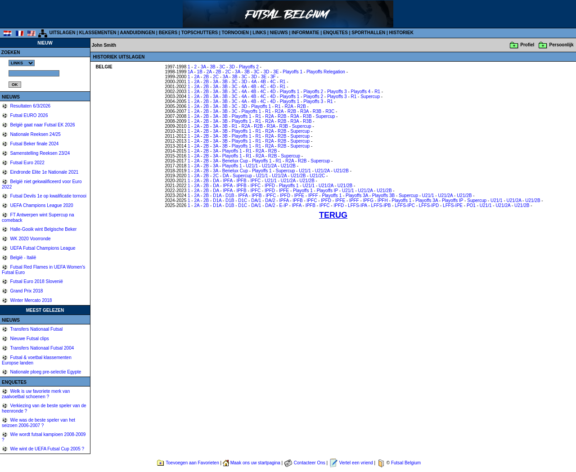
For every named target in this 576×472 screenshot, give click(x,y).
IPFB (241, 180)
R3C (329, 111)
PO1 (471, 205)
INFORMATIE (305, 32)
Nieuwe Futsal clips (29, 338)
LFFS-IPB (381, 205)
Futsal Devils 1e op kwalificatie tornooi (47, 195)
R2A (289, 106)
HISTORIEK (401, 32)
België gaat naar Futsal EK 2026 (42, 124)
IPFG (368, 200)
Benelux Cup (235, 160)
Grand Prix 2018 (26, 290)
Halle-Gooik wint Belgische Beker (43, 229)
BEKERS (168, 32)
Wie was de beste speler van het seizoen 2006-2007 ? (38, 423)
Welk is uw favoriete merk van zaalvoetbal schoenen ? (36, 394)
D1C (242, 200)
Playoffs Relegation (325, 71)
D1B (229, 195)
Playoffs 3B (383, 195)
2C (228, 71)
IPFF (313, 195)
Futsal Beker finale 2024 (34, 143)
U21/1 (252, 165)
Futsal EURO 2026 (28, 115)
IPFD (270, 185)
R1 (283, 81)
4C (273, 81)
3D (232, 66)
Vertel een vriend (356, 462)
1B (199, 71)
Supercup (370, 96)
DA (226, 175)
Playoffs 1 (292, 71)
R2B (301, 106)
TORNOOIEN (235, 32)
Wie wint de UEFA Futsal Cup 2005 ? (46, 448)
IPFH (383, 200)
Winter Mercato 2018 (30, 300)
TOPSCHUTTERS (199, 32)
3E (276, 71)
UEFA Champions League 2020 (41, 205)
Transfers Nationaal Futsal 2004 (41, 348)
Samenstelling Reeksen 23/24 (39, 153)
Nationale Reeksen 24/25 (35, 134)
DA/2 (270, 200)
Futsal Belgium (406, 462)
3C (222, 66)
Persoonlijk (561, 44)
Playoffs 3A (357, 195)
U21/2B (288, 165)
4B (263, 81)
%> (22, 63)
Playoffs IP (327, 190)
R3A (304, 111)
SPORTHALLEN (368, 32)
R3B (317, 111)
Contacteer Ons (309, 462)
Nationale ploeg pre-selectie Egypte (45, 371)
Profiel (527, 44)
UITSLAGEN (63, 32)
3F (273, 76)
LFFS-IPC (404, 205)
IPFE (284, 190)
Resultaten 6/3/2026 (29, 105)
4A (253, 81)
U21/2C (317, 175)
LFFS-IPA (357, 205)
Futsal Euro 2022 (27, 162)
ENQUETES (335, 32)
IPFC (256, 180)
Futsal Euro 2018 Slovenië (36, 281)
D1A (217, 195)
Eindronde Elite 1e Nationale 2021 (44, 172)
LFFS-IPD (429, 205)
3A (203, 66)
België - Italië (22, 257)
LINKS (259, 32)
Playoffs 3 (337, 91)
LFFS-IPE (453, 205)
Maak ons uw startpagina (255, 462)
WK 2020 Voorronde (30, 238)
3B (212, 66)
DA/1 (256, 200)
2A (209, 71)
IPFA (227, 180)
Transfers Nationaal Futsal (36, 329)
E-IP (283, 205)
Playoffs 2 (249, 66)
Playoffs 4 (361, 91)
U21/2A (269, 165)
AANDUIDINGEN (137, 32)
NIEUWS (279, 32)
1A (190, 71)
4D (273, 86)
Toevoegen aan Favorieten (192, 462)
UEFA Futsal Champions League (42, 248)
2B (218, 71)
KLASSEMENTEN (98, 32)
